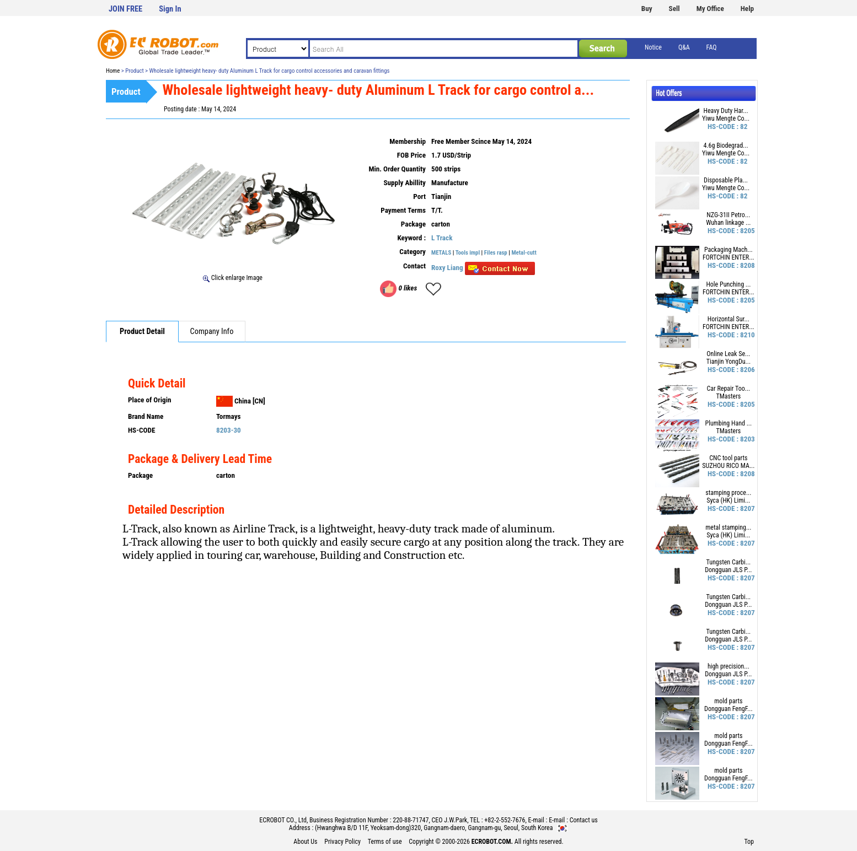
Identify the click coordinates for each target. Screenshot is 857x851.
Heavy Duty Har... (725, 111)
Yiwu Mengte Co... (725, 118)
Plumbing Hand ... (728, 423)
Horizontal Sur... (728, 319)
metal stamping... (728, 527)
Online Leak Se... (728, 354)
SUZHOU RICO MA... (728, 466)
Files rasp (495, 252)
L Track (441, 238)
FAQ (711, 47)
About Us (305, 841)
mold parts (728, 701)
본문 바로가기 (0, 0)
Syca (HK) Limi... (728, 500)
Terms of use (385, 841)
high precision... (728, 666)
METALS (441, 252)
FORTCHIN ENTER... (728, 257)
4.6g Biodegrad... (725, 145)
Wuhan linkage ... (728, 223)
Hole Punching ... (728, 284)
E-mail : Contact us (573, 820)
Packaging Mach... (728, 250)
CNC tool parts (728, 458)
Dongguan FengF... (728, 709)
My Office (710, 8)
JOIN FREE (125, 9)
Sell (674, 8)
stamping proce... (728, 493)
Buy (646, 8)
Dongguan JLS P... (728, 570)
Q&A (684, 47)
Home (113, 70)
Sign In (170, 9)
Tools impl (468, 252)
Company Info (212, 331)
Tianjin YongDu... (728, 361)
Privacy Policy (342, 841)
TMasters (728, 396)
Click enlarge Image (233, 278)
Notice (653, 47)
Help (747, 8)
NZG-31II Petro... (728, 215)
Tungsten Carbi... (728, 562)
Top (749, 841)
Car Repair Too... (728, 388)
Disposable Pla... (726, 180)
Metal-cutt (523, 252)
